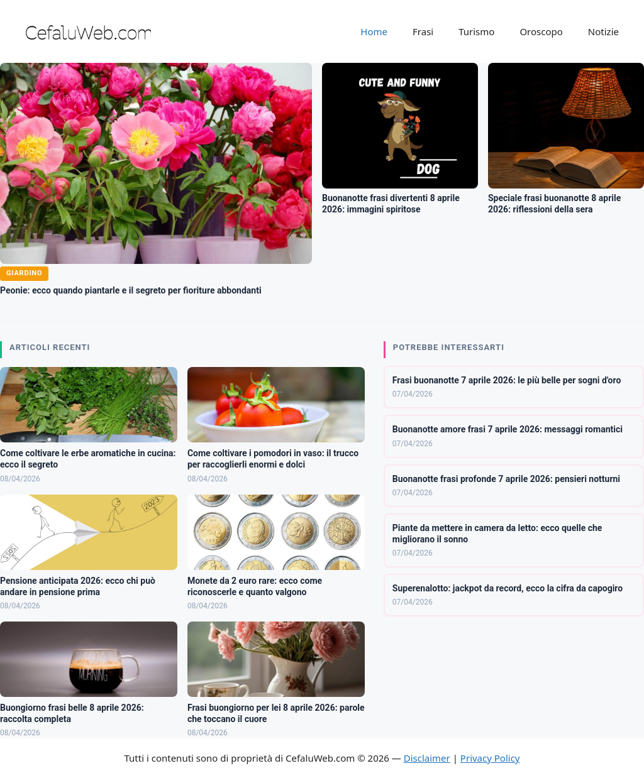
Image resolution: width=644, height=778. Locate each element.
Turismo (476, 31)
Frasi (423, 31)
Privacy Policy (490, 758)
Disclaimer (427, 758)
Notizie (603, 31)
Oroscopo (540, 31)
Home (373, 31)
